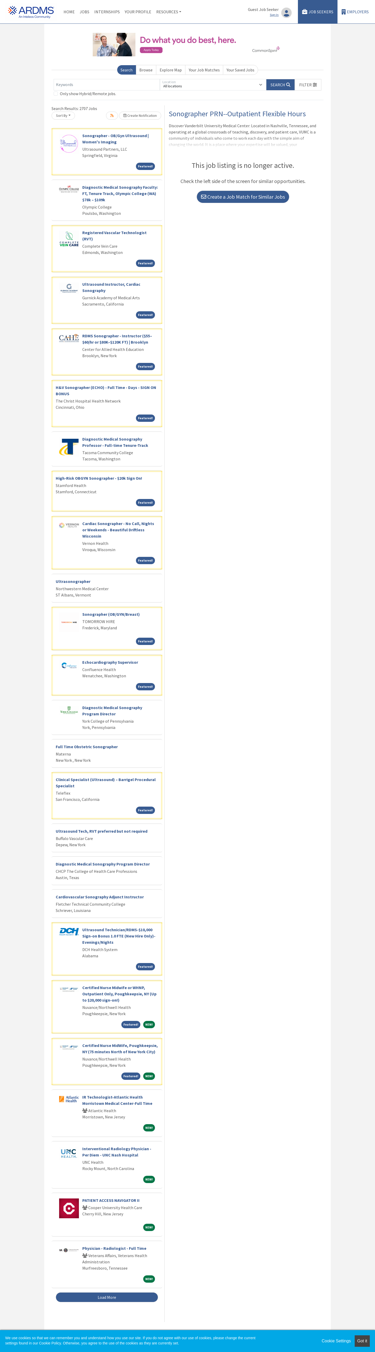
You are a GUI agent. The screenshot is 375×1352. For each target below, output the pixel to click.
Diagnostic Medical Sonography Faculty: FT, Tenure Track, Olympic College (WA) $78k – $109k (120, 193)
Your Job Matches (204, 69)
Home (69, 11)
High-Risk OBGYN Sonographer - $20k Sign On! (99, 478)
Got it (362, 1341)
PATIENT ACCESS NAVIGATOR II (111, 1200)
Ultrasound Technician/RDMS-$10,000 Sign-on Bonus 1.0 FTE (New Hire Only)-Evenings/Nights (118, 936)
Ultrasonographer (73, 581)
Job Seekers (317, 12)
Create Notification (140, 115)
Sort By (61, 115)
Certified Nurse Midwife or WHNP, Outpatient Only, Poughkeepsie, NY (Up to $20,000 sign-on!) (119, 994)
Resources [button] (167, 11)
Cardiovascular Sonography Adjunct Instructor (100, 896)
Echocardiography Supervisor (110, 662)
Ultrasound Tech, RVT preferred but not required (101, 831)
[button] (308, 84)
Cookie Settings (336, 1341)
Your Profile (138, 11)
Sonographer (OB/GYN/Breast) (111, 614)
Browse (146, 69)
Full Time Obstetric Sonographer (87, 746)
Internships (107, 11)
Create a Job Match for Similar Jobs (243, 196)
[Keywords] (107, 84)
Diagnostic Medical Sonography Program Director (103, 864)
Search (127, 69)
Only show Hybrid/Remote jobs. (88, 93)
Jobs (84, 11)
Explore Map (171, 69)
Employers (355, 12)
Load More (107, 1297)
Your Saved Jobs (240, 69)
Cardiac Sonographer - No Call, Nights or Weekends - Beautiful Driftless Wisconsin (118, 530)
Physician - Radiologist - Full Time (114, 1248)
